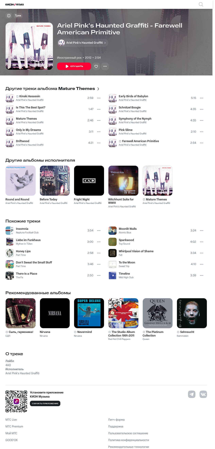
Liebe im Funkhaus (28, 240)
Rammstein (182, 336)
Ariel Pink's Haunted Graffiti (30, 100)
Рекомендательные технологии (128, 447)
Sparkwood (126, 240)
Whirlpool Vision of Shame (136, 251)
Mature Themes (26, 119)
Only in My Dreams (28, 130)
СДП (7, 336)
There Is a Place (26, 274)
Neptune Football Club (27, 232)
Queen (146, 339)
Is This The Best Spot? (30, 108)
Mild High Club (126, 277)
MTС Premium (14, 427)
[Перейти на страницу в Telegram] (191, 394)
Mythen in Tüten (24, 244)
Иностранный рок (69, 58)
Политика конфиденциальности (128, 440)
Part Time (21, 255)
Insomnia (22, 229)
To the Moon (127, 263)
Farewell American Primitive (140, 141)
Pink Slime (125, 130)
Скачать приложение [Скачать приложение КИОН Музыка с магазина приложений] (45, 403)
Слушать (74, 66)
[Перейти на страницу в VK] (203, 394)
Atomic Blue (125, 232)
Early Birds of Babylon (133, 96)
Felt (120, 255)
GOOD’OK (11, 440)
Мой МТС (11, 433)
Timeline (124, 274)
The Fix (19, 277)
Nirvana (44, 336)
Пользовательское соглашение (128, 433)
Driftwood (22, 141)
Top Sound (124, 244)
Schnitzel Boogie (130, 108)
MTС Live (11, 420)
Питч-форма (116, 420)
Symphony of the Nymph (135, 119)
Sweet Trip (124, 266)
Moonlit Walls (128, 229)
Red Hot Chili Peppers (119, 339)
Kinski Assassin (29, 96)
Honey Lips (23, 251)
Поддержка (115, 427)
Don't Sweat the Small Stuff (34, 263)
